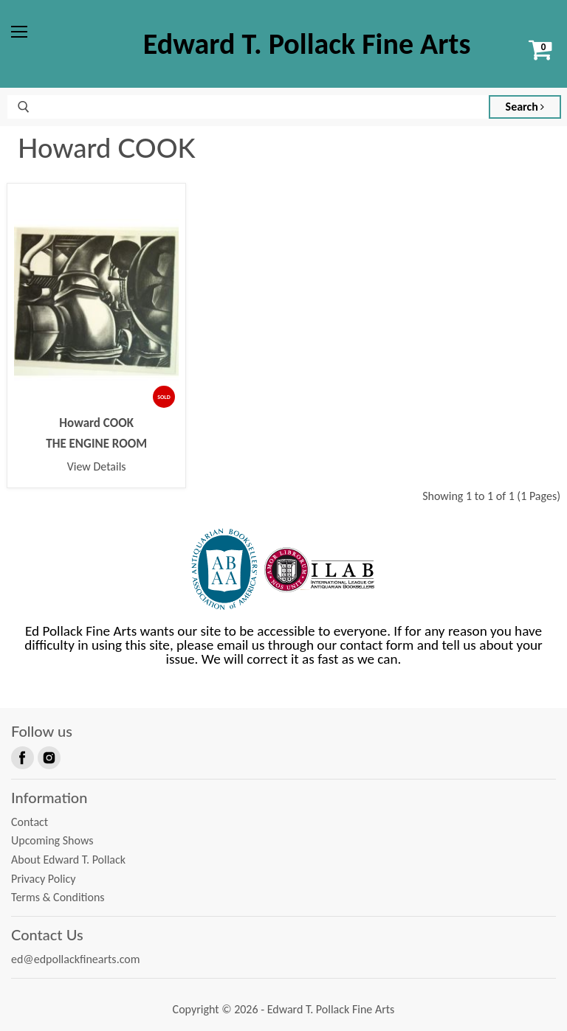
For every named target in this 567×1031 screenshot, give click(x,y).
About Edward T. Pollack (68, 860)
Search (525, 107)
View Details (96, 466)
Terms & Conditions (58, 897)
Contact (29, 822)
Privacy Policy (43, 879)
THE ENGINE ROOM (96, 443)
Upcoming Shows (52, 840)
